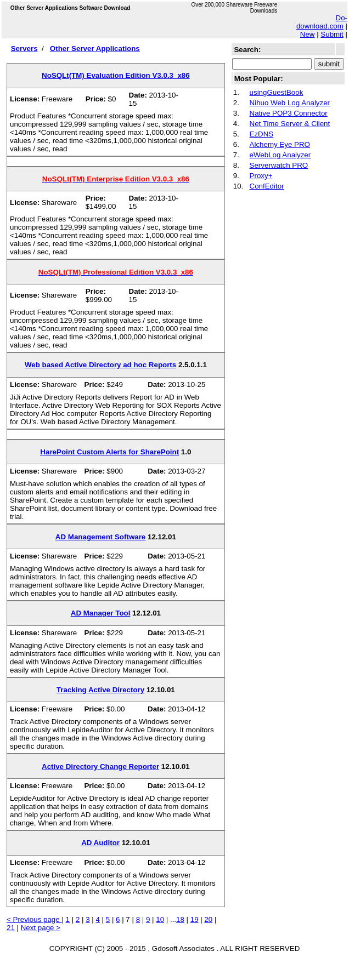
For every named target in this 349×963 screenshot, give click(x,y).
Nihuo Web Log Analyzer (290, 103)
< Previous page (34, 919)
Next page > (40, 928)
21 (11, 928)
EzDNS (262, 134)
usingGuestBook (276, 92)
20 (208, 919)
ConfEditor (267, 186)
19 (194, 919)
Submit (331, 34)
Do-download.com (321, 22)
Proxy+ (261, 176)
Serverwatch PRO (279, 165)
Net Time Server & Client (290, 123)
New (307, 34)
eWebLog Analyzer (280, 155)
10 (160, 919)
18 (180, 919)
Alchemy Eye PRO (280, 144)
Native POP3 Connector (289, 113)
